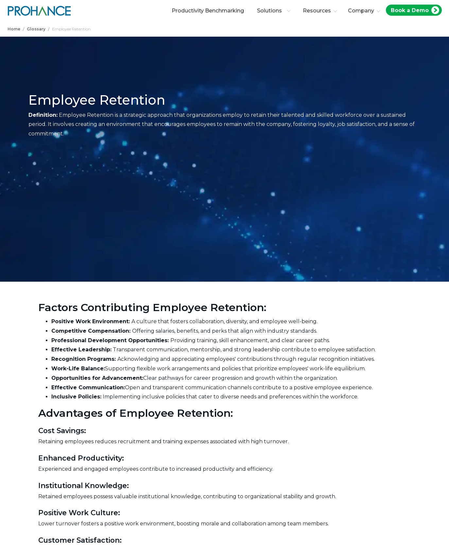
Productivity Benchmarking (208, 11)
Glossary (36, 28)
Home (14, 28)
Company (361, 11)
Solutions (274, 11)
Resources (317, 11)
